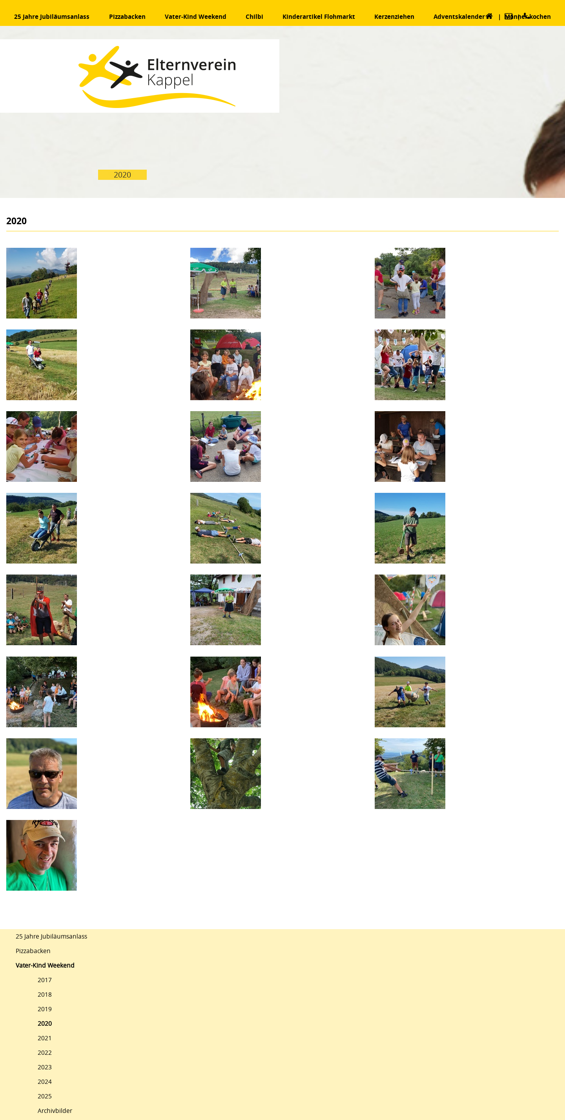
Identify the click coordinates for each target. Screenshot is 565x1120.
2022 (45, 1053)
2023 (45, 1067)
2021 (45, 1038)
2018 (45, 994)
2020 (45, 1023)
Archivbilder (55, 1111)
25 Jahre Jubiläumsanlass (51, 936)
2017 (45, 980)
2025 (45, 1096)
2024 (45, 1082)
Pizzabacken (33, 951)
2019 (45, 1009)
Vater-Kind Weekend (45, 965)
